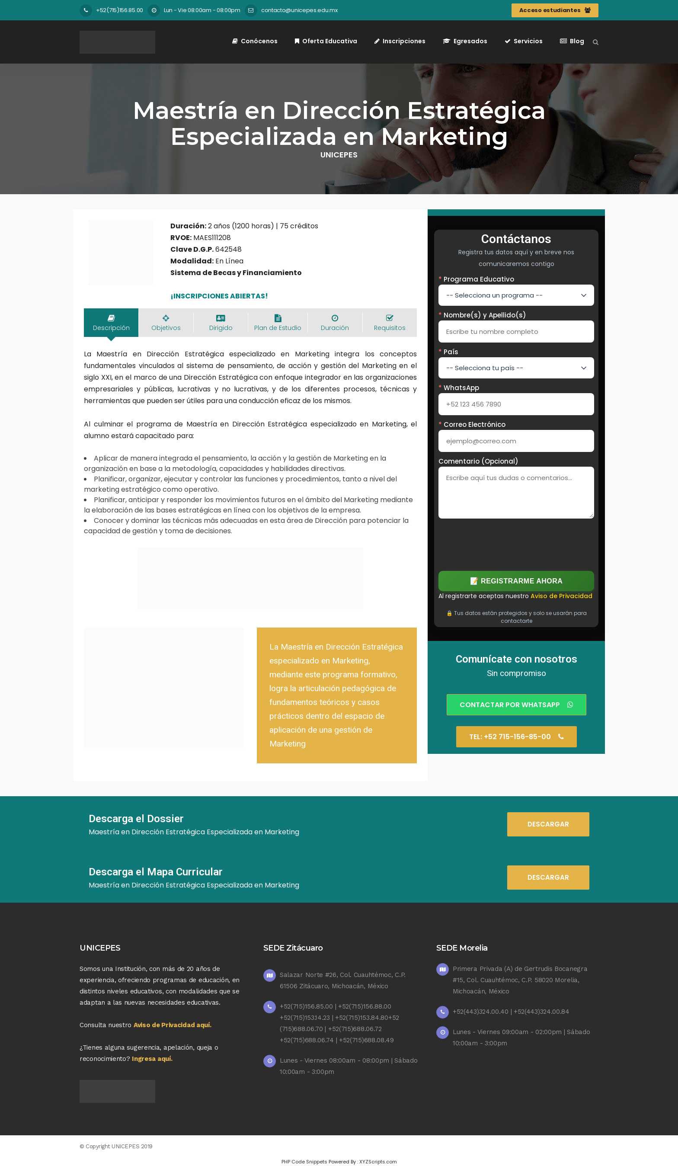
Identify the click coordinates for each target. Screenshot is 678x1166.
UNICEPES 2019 (132, 1146)
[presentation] (516, 543)
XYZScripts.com (378, 1161)
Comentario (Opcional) (478, 461)
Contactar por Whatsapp (516, 705)
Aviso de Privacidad (561, 596)
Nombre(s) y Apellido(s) (482, 315)
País (448, 351)
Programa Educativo (476, 279)
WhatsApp (458, 387)
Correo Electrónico (471, 424)
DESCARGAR (548, 824)
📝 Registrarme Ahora (516, 581)
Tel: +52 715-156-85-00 (516, 737)
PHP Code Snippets (304, 1161)
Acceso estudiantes (555, 10)
